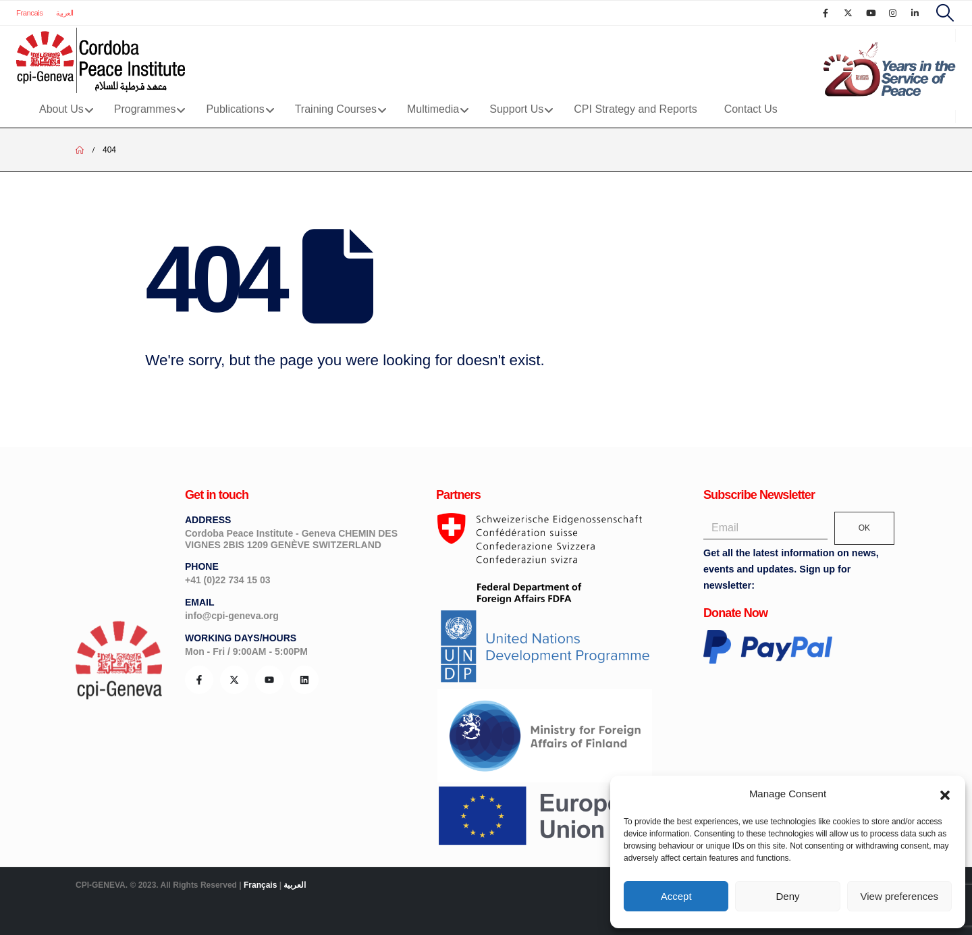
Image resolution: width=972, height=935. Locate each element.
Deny (787, 896)
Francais (29, 13)
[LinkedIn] (915, 12)
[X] (847, 12)
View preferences (900, 896)
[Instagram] (893, 12)
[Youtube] (870, 12)
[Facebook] (825, 12)
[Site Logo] (100, 60)
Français (260, 885)
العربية (65, 13)
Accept (676, 896)
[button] (945, 794)
